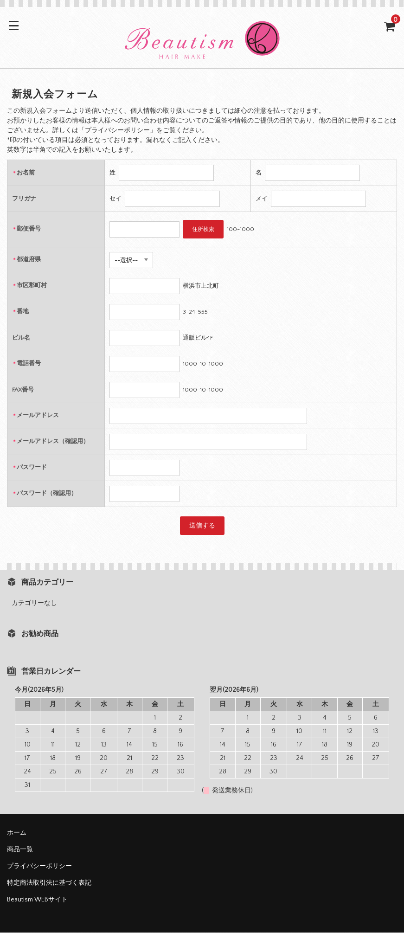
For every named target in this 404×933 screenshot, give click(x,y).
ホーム (16, 833)
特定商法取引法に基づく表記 (49, 883)
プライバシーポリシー (39, 866)
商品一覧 (20, 850)
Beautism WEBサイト (37, 900)
